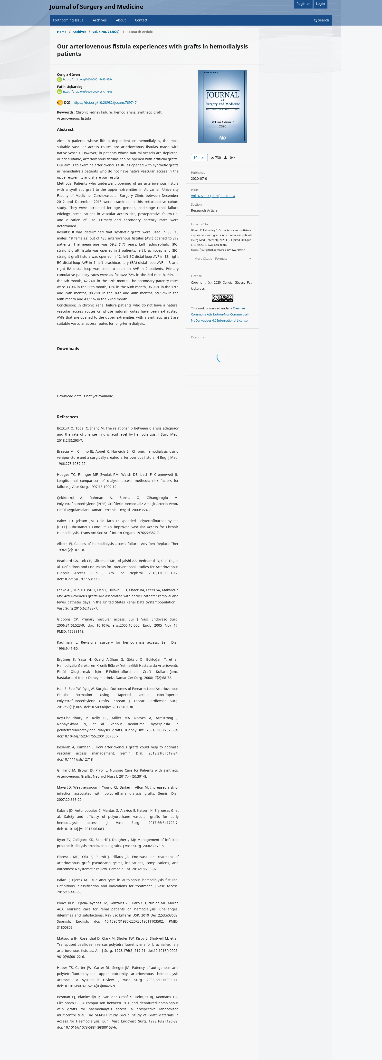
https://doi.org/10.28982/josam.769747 (105, 102)
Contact (141, 20)
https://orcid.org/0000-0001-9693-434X (87, 79)
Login (320, 3)
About (121, 20)
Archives (100, 20)
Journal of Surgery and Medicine (96, 6)
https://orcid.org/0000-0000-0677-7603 (87, 91)
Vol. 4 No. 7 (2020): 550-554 (213, 195)
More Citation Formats (210, 258)
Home (62, 31)
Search (321, 20)
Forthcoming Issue (68, 20)
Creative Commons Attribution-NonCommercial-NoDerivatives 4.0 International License (219, 314)
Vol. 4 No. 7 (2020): (106, 31)
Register (303, 3)
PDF (201, 157)
